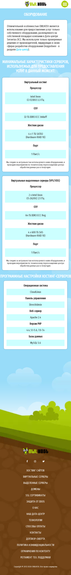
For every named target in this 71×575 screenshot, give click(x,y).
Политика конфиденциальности (35, 545)
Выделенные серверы (35, 483)
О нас (35, 507)
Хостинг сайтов (35, 470)
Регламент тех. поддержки (35, 557)
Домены (35, 489)
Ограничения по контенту (35, 551)
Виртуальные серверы (35, 476)
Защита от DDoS (35, 501)
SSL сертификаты (35, 495)
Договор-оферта (35, 538)
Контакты (35, 532)
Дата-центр (22, 49)
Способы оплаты (35, 526)
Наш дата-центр (35, 514)
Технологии (35, 520)
